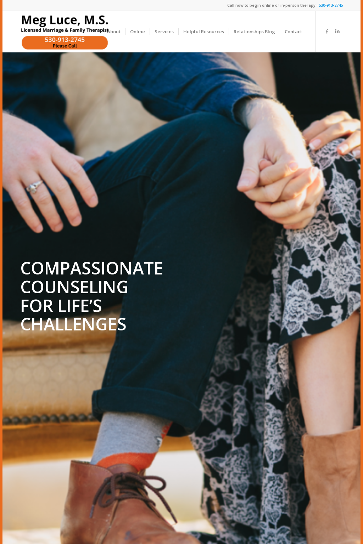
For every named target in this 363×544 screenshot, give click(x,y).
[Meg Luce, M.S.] (65, 31)
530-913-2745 (331, 5)
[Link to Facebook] (327, 31)
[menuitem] (113, 31)
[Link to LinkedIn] (337, 31)
